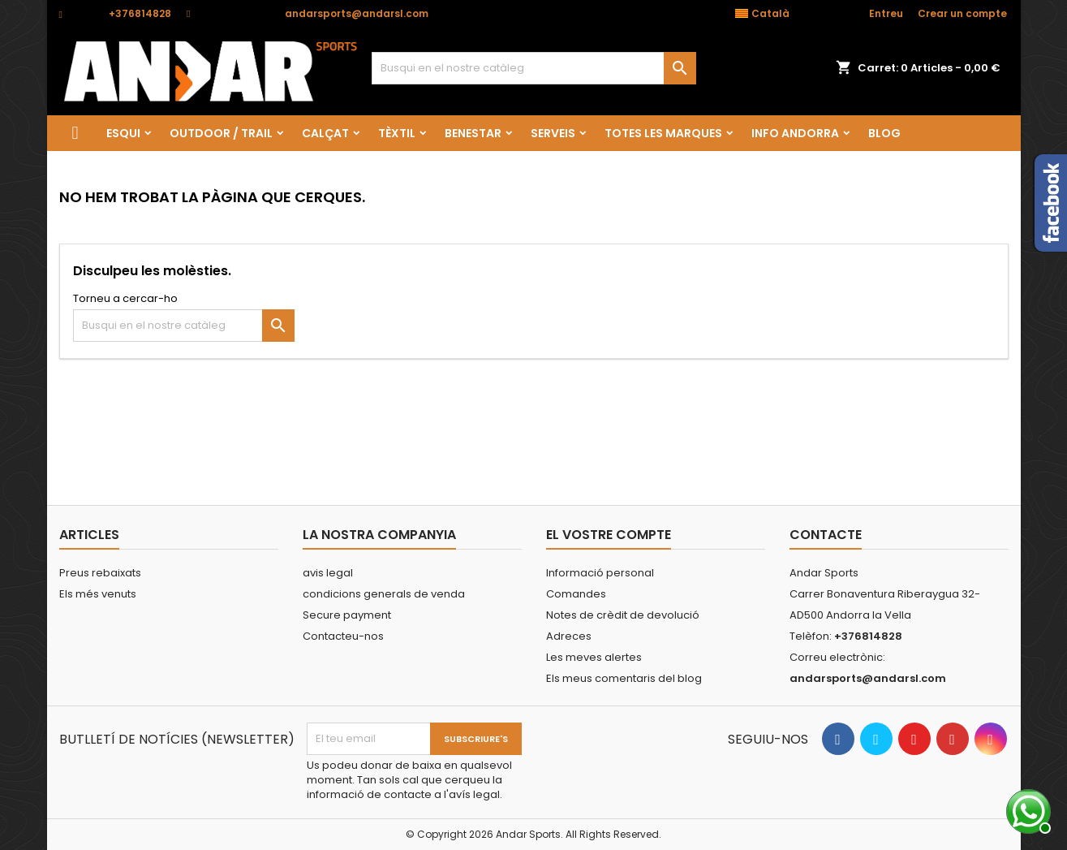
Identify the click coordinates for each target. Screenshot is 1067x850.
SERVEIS (553, 133)
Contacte (825, 534)
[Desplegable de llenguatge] (771, 14)
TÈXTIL (396, 133)
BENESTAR (473, 133)
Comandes (576, 594)
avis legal (328, 572)
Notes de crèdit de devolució (622, 615)
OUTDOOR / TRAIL (221, 133)
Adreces (569, 636)
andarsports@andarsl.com (356, 13)
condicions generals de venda (384, 594)
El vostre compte (608, 534)
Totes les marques (663, 133)
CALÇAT (325, 133)
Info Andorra (795, 133)
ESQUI (123, 133)
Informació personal (600, 572)
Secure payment (347, 615)
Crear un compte (962, 13)
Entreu (886, 13)
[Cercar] (534, 68)
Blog (884, 133)
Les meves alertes (594, 657)
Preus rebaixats (100, 572)
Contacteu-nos (343, 636)
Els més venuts (97, 594)
